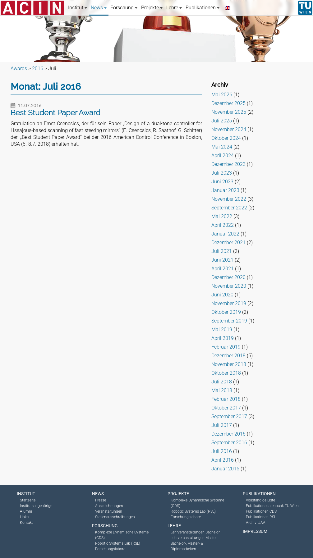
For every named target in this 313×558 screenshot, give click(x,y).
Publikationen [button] (202, 8)
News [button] (99, 8)
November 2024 (228, 129)
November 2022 (228, 199)
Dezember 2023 (228, 164)
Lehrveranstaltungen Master (194, 538)
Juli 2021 (221, 251)
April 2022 (222, 225)
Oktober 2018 (226, 373)
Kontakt (26, 522)
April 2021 (222, 269)
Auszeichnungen (109, 506)
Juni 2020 (222, 295)
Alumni (26, 511)
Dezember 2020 (228, 277)
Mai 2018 (221, 390)
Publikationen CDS (261, 511)
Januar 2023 (225, 190)
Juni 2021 (222, 260)
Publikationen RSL (261, 517)
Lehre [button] (174, 8)
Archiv (219, 84)
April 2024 (222, 155)
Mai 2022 (221, 216)
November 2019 (228, 303)
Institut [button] (77, 8)
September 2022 (229, 208)
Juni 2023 (222, 182)
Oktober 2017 (226, 408)
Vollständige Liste (260, 500)
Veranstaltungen (108, 511)
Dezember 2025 (228, 103)
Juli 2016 (221, 451)
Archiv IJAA (255, 522)
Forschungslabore (110, 549)
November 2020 (228, 286)
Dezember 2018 (228, 356)
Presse (100, 500)
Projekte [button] (152, 8)
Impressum (255, 531)
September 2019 (229, 321)
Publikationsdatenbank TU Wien (272, 506)
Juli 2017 (221, 425)
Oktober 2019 (226, 312)
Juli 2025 (221, 121)
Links (24, 517)
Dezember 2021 (228, 242)
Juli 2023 (221, 173)
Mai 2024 (221, 147)
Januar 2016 (225, 469)
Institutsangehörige (36, 506)
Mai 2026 (221, 95)
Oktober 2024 (226, 138)
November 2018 (228, 364)
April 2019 (222, 338)
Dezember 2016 (228, 434)
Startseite (27, 500)
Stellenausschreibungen (115, 517)
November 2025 (228, 112)
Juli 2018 (221, 382)
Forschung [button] (123, 8)
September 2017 (229, 416)
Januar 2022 (225, 234)
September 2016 (229, 443)
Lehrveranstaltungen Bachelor (195, 532)
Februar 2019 (226, 347)
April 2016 (222, 460)
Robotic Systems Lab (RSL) (117, 543)
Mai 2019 (221, 329)
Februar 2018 (226, 399)
